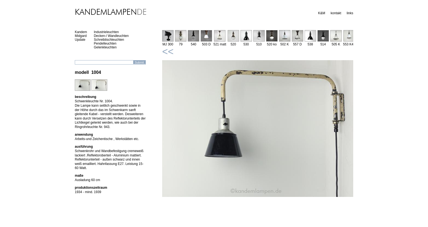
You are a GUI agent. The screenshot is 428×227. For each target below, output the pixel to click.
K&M (321, 13)
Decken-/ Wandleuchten (111, 36)
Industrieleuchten (106, 32)
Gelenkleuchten (105, 47)
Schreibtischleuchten (109, 40)
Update (80, 40)
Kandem (81, 32)
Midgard (81, 36)
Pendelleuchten (105, 43)
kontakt (336, 13)
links (350, 13)
